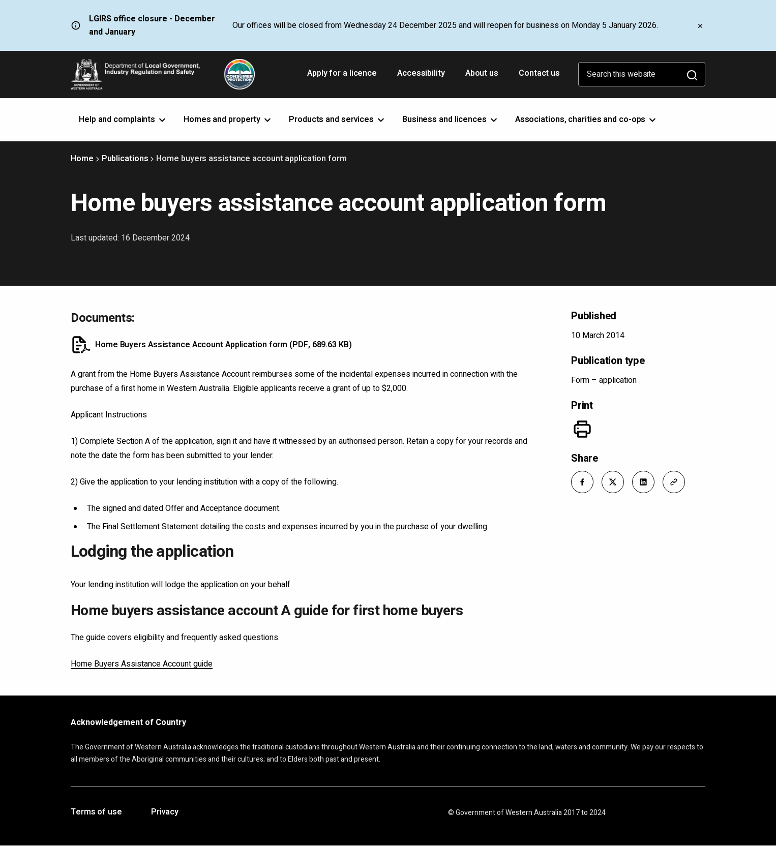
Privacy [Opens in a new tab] (164, 812)
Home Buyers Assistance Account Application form (223, 345)
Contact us (539, 73)
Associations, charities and (586, 119)
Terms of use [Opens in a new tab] (96, 812)
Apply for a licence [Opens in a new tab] (343, 76)
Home (82, 159)
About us (481, 73)
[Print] (582, 429)
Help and (123, 119)
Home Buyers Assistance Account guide (142, 664)
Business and (450, 119)
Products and (337, 119)
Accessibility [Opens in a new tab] (422, 76)
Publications (125, 159)
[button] (582, 482)
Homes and (228, 119)
